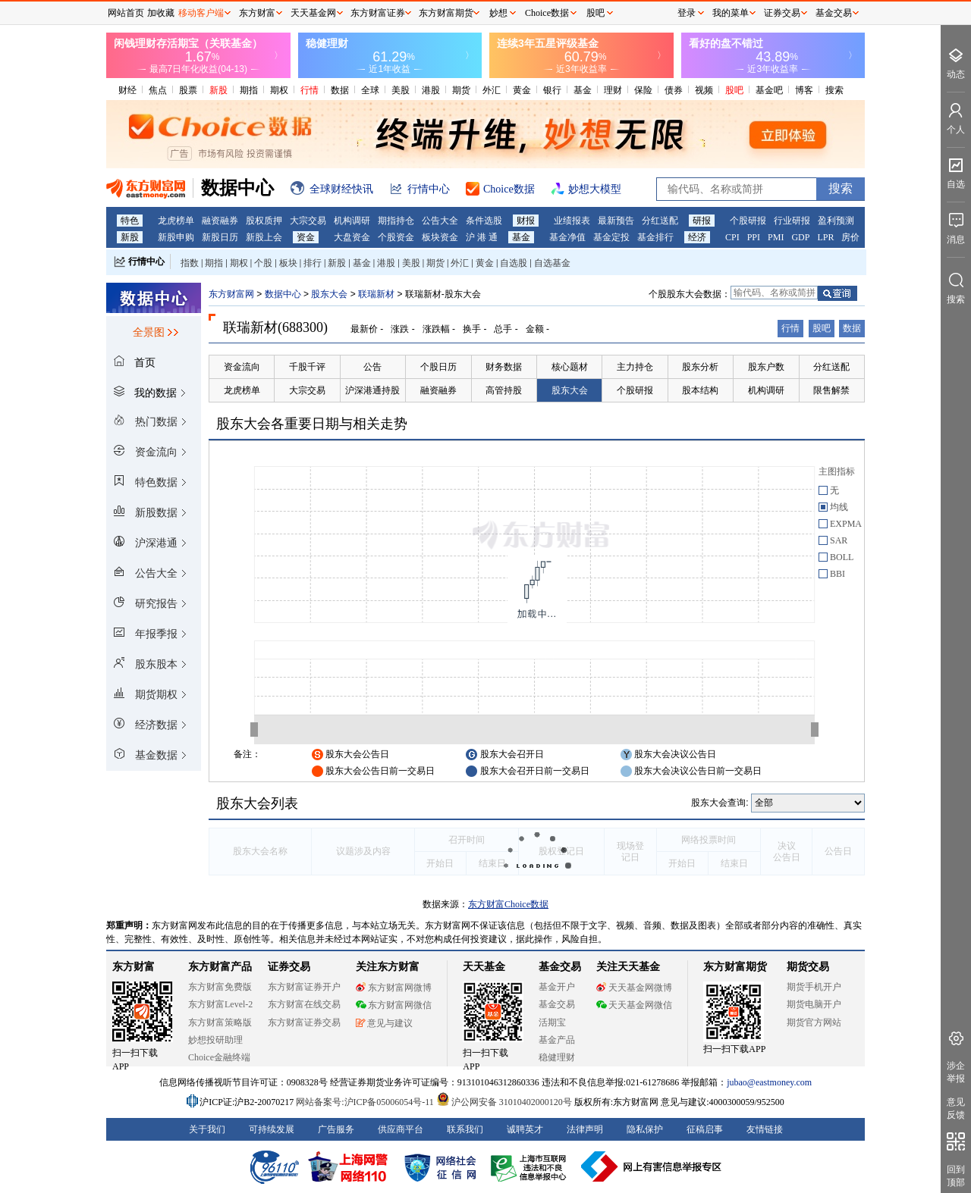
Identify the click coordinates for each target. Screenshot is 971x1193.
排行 (312, 263)
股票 (188, 90)
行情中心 (146, 261)
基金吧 (769, 90)
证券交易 (782, 13)
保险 (643, 90)
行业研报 (792, 220)
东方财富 (133, 966)
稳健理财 (557, 1057)
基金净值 (567, 237)
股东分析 (700, 367)
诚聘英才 (525, 1129)
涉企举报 (956, 1072)
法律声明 (585, 1129)
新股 (218, 90)
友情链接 (764, 1129)
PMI (776, 237)
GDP (800, 237)
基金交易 (557, 1004)
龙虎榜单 (176, 220)
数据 (340, 90)
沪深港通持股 (372, 390)
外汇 (491, 90)
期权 (279, 90)
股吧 (734, 90)
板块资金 (440, 237)
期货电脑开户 (814, 1004)
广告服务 (336, 1129)
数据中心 (283, 294)
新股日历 (220, 237)
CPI (732, 237)
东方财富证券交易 (304, 1022)
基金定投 (611, 237)
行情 (309, 90)
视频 (704, 90)
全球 (370, 90)
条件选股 (484, 220)
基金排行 (655, 237)
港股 (431, 90)
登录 (686, 13)
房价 (850, 237)
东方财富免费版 (220, 987)
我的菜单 (730, 13)
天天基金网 (313, 13)
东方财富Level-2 (220, 1004)
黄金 (522, 90)
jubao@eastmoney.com (769, 1082)
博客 (804, 90)
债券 (674, 90)
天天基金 (484, 966)
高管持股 (504, 390)
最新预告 (616, 220)
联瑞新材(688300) (275, 327)
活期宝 (552, 1022)
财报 (526, 220)
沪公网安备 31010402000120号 (504, 1102)
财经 (127, 90)
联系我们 (465, 1129)
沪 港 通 (482, 237)
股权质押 (264, 220)
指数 (190, 263)
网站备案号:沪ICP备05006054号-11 (366, 1102)
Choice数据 (547, 13)
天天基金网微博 (634, 987)
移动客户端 (201, 13)
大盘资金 (352, 237)
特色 (130, 220)
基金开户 (557, 987)
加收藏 (160, 13)
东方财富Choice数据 (508, 904)
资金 (306, 237)
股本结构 (700, 390)
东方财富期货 (735, 966)
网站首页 (126, 13)
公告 (372, 367)
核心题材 (569, 367)
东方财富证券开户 (304, 987)
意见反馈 (956, 1108)
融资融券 (220, 220)
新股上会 (264, 237)
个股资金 (396, 237)
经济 (697, 237)
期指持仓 (396, 220)
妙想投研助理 (215, 1040)
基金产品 (557, 1040)
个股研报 (748, 220)
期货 (461, 90)
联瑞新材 (376, 294)
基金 (582, 90)
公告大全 (440, 220)
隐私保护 (645, 1129)
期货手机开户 (814, 987)
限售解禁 (831, 390)
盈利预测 (836, 220)
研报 (702, 220)
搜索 (834, 90)
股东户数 (766, 367)
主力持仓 (635, 367)
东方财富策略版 (220, 1022)
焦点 (158, 90)
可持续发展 (271, 1129)
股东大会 (329, 294)
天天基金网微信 (634, 1005)
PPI (753, 237)
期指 (249, 90)
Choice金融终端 (219, 1057)
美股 (400, 90)
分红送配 (660, 220)
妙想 (498, 13)
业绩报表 (572, 220)
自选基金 (552, 263)
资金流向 (242, 367)
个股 (263, 263)
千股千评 (307, 367)
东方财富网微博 (394, 987)
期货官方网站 (814, 1022)
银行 (552, 90)
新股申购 (176, 237)
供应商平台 (400, 1129)
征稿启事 (705, 1129)
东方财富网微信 (394, 1005)
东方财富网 (231, 294)
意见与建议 (384, 1023)
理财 (613, 90)
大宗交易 (308, 220)
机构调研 (352, 220)
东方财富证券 (377, 13)
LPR (825, 237)
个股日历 (438, 367)
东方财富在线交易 (304, 1004)
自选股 (513, 263)
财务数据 (504, 367)
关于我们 (207, 1129)
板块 (288, 263)
